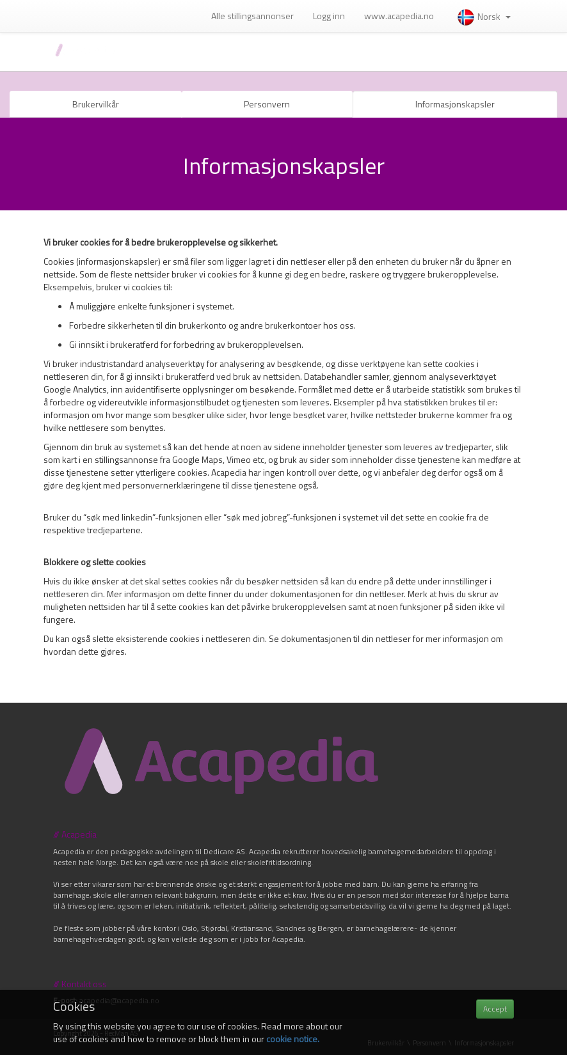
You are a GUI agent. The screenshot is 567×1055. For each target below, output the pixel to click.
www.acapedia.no (399, 15)
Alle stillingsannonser (252, 15)
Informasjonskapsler (455, 104)
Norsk (483, 16)
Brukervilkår (95, 104)
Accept (495, 1009)
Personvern (267, 104)
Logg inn (329, 15)
